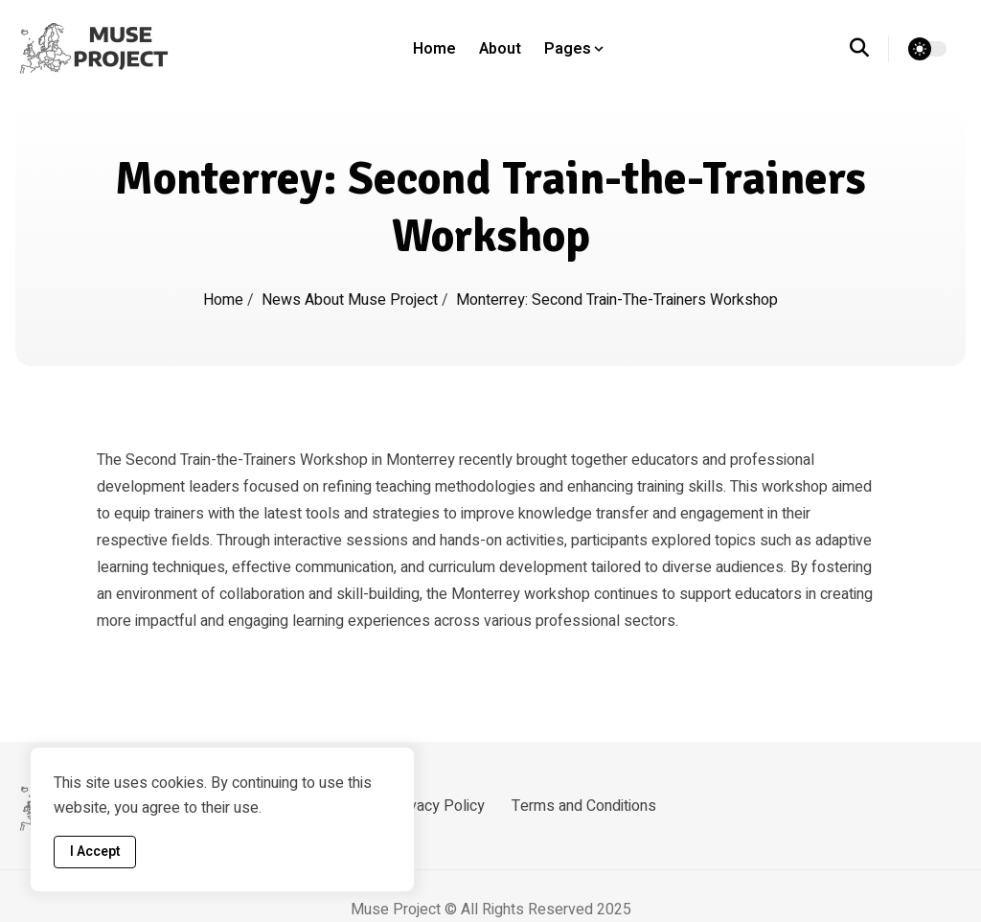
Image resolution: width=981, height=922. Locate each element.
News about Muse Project (352, 299)
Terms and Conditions (584, 806)
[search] (869, 48)
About (500, 48)
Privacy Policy (438, 806)
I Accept (95, 851)
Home (434, 48)
